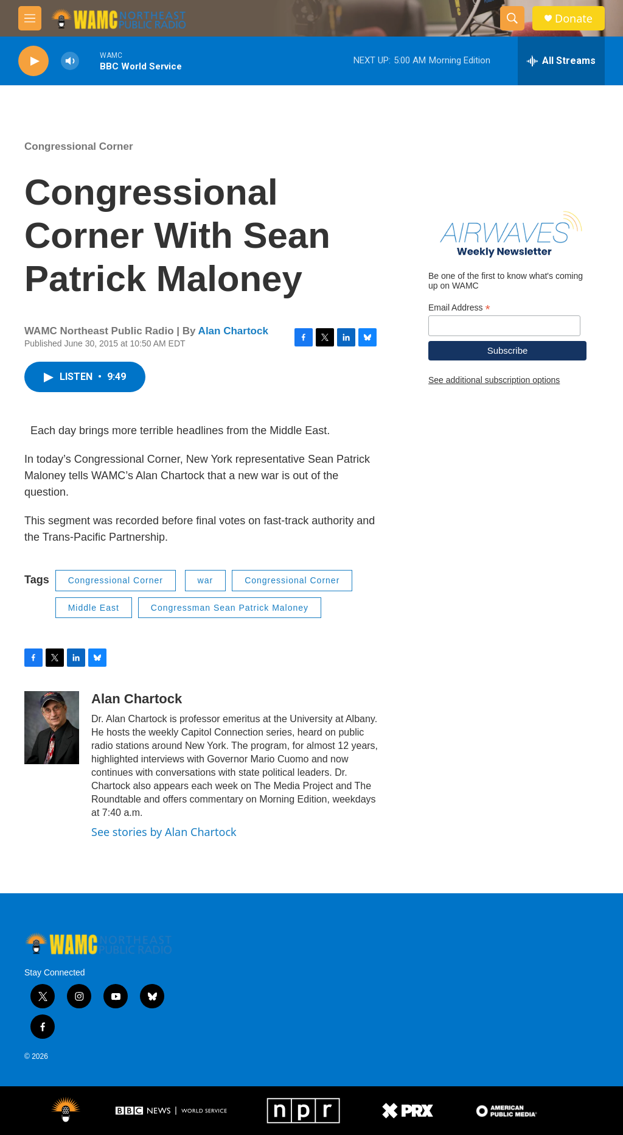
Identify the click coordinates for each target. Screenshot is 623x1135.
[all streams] (561, 61)
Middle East (93, 608)
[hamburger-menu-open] (29, 18)
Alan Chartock (233, 331)
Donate (574, 18)
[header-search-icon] (512, 18)
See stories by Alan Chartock (164, 831)
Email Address (459, 308)
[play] (33, 61)
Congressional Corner (78, 146)
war (206, 580)
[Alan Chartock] (51, 727)
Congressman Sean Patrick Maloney (229, 608)
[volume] (70, 61)
